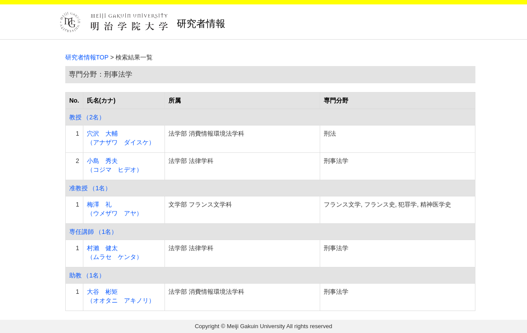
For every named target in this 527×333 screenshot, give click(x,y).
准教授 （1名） (90, 188)
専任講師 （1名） (93, 231)
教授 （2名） (87, 117)
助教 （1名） (87, 275)
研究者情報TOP (87, 57)
